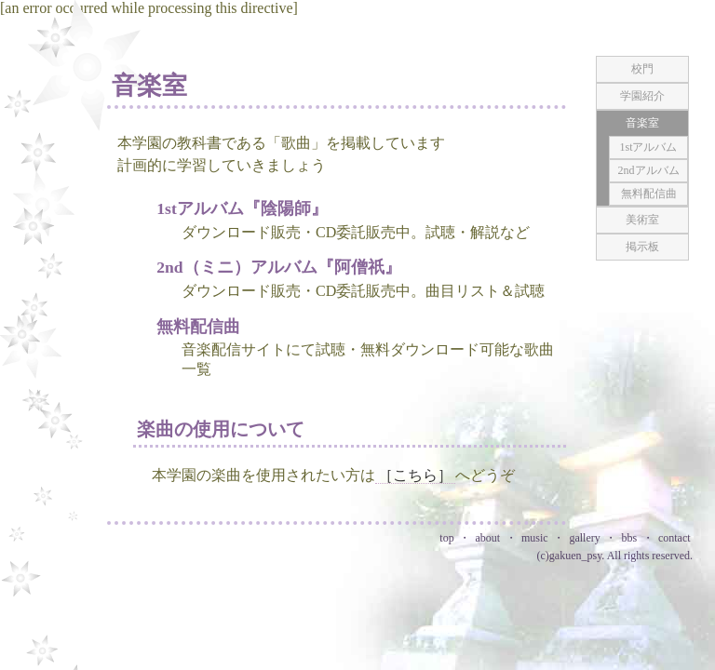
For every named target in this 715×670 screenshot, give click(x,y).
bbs (630, 537)
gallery (584, 537)
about (487, 537)
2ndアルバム (649, 170)
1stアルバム (648, 147)
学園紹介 (642, 95)
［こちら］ (415, 475)
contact (674, 537)
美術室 (642, 219)
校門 (642, 68)
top (446, 537)
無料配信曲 (198, 326)
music (534, 537)
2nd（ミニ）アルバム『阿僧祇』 (278, 267)
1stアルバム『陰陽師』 (242, 208)
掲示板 (642, 246)
